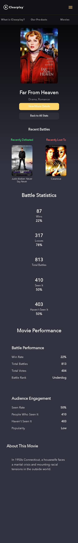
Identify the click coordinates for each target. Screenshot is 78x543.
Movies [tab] (65, 20)
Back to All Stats (39, 116)
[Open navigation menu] (70, 7)
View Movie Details (39, 106)
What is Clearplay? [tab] (13, 20)
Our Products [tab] (39, 20)
